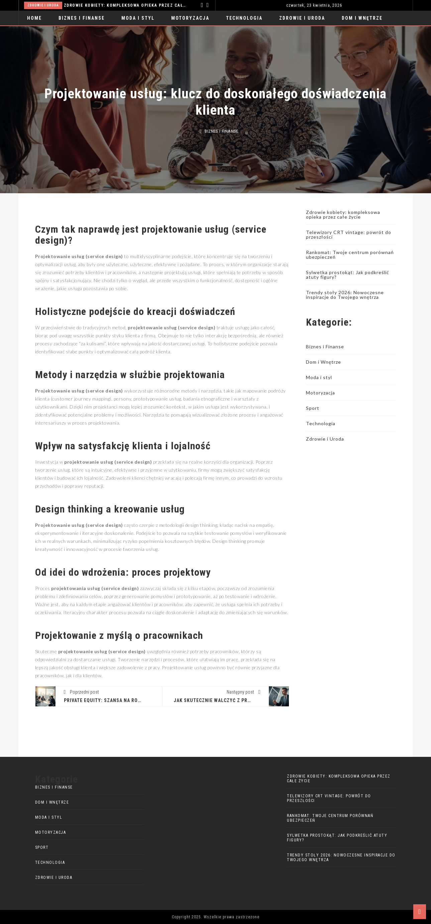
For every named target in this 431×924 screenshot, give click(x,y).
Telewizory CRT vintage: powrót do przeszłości (348, 234)
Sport (312, 408)
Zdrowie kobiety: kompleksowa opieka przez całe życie (126, 5)
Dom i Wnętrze (362, 18)
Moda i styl (137, 18)
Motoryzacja (190, 18)
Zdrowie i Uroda (43, 5)
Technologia (244, 18)
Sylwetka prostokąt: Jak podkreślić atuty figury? (347, 274)
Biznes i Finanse (82, 18)
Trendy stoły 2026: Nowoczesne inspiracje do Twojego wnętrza (345, 295)
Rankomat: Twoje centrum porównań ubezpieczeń (350, 254)
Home (34, 18)
